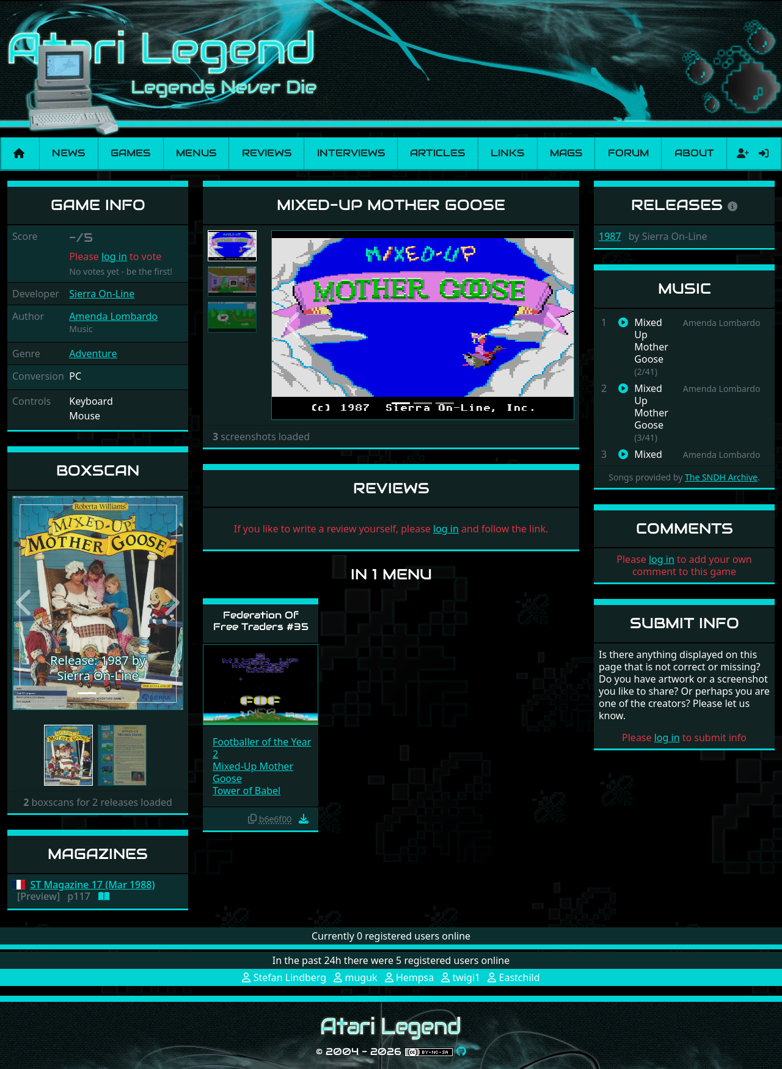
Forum (628, 153)
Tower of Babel (246, 790)
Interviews (351, 153)
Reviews (266, 153)
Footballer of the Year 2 (262, 748)
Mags (566, 153)
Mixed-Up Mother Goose (253, 772)
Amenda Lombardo (113, 316)
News (68, 153)
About (694, 153)
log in (114, 256)
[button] (25, 603)
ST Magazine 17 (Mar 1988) (93, 885)
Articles (437, 153)
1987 (610, 236)
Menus (196, 153)
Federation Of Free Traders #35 (261, 621)
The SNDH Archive (721, 477)
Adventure (93, 353)
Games (130, 153)
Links (507, 153)
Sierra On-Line (101, 293)
